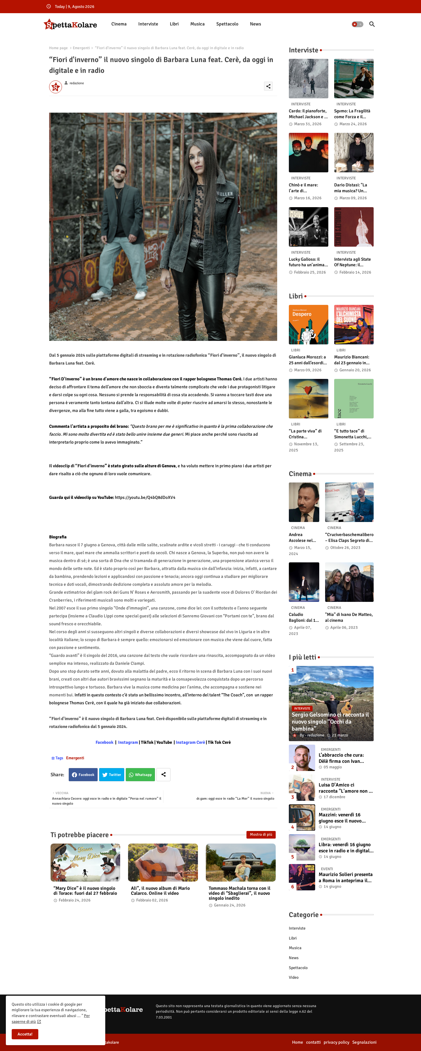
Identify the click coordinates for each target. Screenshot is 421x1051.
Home (297, 1042)
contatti (313, 1042)
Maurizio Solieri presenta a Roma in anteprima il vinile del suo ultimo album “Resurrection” (346, 878)
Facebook (86, 774)
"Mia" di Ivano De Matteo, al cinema (349, 617)
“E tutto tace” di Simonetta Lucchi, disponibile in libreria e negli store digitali (353, 434)
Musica (197, 24)
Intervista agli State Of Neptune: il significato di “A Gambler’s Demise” (352, 262)
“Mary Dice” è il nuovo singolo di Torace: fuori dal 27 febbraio (85, 891)
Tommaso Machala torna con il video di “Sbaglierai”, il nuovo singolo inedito (239, 893)
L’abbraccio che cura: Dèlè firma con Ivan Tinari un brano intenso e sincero (345, 758)
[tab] (119, 24)
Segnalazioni (364, 1042)
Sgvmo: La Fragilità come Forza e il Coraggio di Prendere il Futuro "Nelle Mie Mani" (352, 114)
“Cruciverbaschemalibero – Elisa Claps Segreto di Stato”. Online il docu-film (349, 537)
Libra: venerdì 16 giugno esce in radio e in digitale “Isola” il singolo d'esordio (345, 848)
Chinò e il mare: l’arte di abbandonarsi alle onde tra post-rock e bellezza (308, 188)
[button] (357, 24)
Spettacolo (227, 24)
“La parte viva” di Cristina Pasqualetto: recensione (305, 434)
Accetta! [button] (25, 1034)
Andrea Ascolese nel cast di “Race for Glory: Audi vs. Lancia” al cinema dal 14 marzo (302, 537)
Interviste (148, 24)
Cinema (119, 24)
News (255, 24)
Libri (174, 24)
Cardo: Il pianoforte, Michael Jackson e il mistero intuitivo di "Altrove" (308, 114)
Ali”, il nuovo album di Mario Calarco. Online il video (160, 891)
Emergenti (81, 48)
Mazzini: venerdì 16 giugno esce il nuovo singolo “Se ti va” (340, 818)
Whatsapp (143, 774)
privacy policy (336, 1042)
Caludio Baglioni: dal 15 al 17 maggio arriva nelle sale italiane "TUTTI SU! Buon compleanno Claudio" (304, 617)
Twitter (115, 774)
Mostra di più (261, 834)
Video (294, 977)
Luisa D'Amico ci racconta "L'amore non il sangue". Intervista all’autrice (345, 788)
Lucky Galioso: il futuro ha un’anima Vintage (307, 262)
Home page (58, 48)
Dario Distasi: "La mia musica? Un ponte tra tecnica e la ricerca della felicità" (354, 188)
